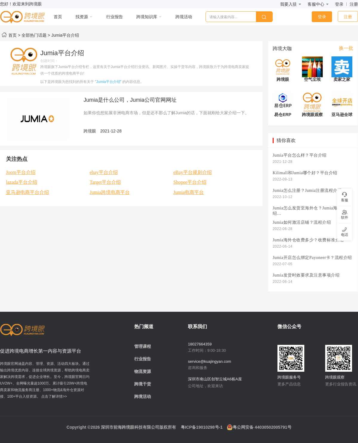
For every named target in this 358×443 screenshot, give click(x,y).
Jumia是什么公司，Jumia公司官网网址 (130, 100)
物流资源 (142, 371)
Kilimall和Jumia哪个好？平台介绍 (305, 173)
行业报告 (142, 358)
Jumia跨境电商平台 (110, 192)
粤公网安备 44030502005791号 (259, 427)
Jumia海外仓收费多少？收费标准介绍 (308, 240)
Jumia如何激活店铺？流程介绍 (302, 222)
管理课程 (142, 346)
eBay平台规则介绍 (192, 172)
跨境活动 (142, 396)
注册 (354, 4)
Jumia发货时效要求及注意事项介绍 (306, 275)
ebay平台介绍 (104, 172)
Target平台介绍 (105, 182)
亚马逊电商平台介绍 (27, 192)
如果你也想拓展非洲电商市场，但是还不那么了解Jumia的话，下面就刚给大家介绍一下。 (166, 112)
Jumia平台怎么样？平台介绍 (300, 155)
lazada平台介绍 (21, 182)
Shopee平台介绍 (189, 182)
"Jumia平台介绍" (108, 82)
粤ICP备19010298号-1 (202, 427)
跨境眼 (90, 131)
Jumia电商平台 (188, 192)
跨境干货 (142, 384)
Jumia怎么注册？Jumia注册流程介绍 (307, 190)
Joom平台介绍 (21, 172)
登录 (339, 4)
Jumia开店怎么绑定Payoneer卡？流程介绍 (312, 257)
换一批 (346, 48)
